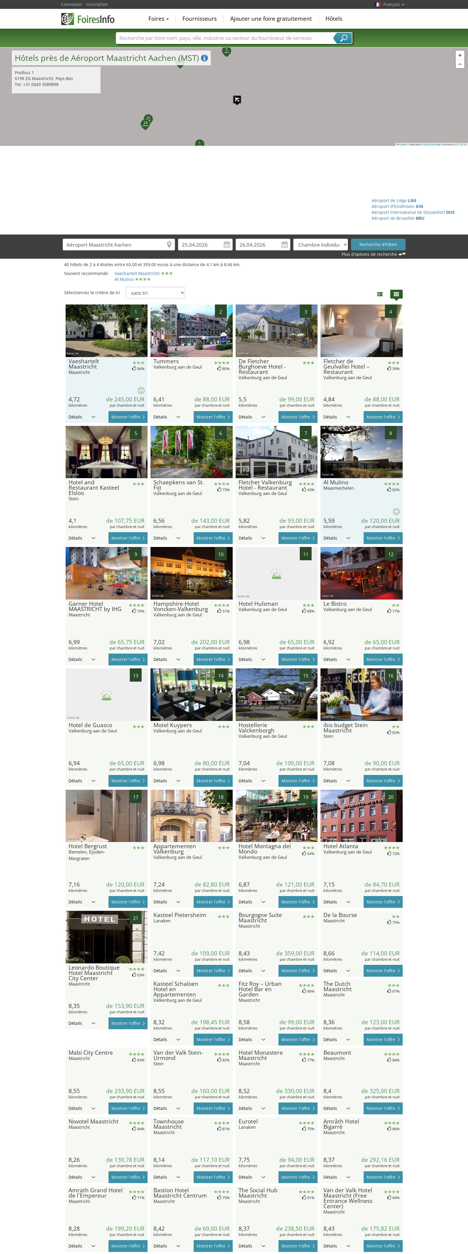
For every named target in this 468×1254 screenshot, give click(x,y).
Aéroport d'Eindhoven (397, 206)
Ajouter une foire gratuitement (271, 19)
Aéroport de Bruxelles (398, 218)
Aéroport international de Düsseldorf (413, 212)
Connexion (71, 4)
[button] (234, 96)
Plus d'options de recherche (369, 254)
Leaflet (402, 144)
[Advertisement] (234, 190)
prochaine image (144, 330)
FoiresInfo (90, 18)
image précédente (69, 330)
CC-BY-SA (461, 144)
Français (393, 4)
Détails (82, 417)
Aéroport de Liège (394, 200)
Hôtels (334, 19)
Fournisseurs (199, 19)
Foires (158, 19)
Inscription (97, 4)
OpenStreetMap (432, 144)
